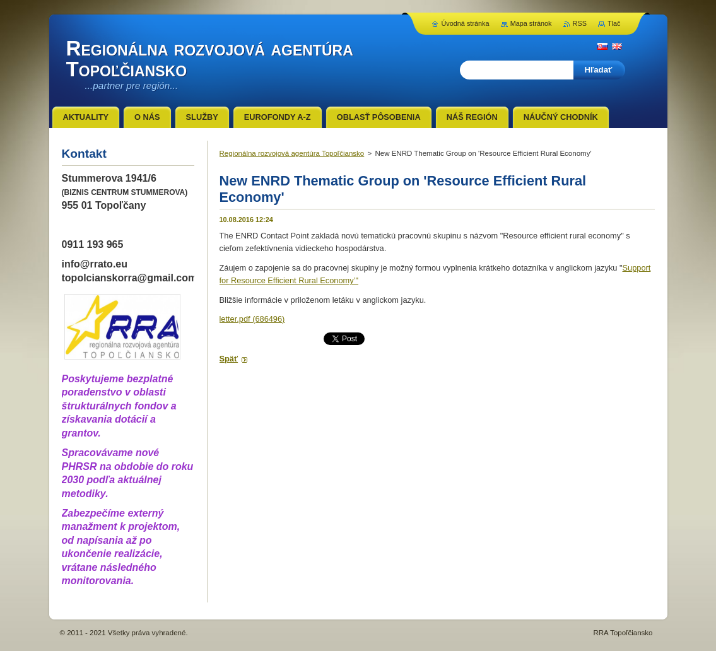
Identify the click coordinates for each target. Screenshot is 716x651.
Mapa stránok (531, 23)
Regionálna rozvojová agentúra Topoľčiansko (292, 153)
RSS (580, 23)
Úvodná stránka (465, 23)
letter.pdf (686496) (252, 319)
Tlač (614, 23)
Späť (229, 358)
